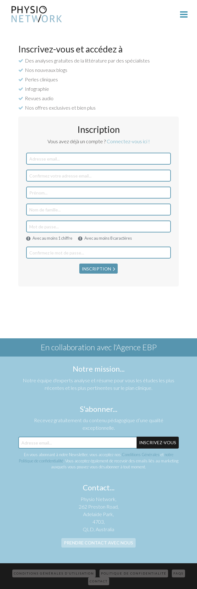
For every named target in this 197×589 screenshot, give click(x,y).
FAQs (178, 573)
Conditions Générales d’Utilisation (54, 573)
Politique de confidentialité (133, 573)
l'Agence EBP (135, 347)
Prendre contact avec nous (98, 542)
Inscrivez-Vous (157, 442)
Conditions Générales (141, 454)
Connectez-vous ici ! (128, 141)
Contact (99, 581)
